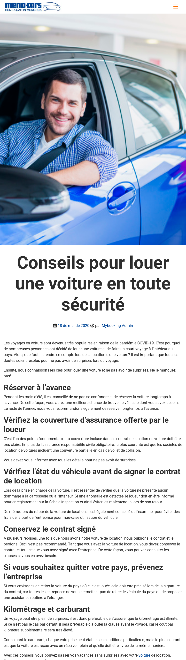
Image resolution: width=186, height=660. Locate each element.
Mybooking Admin (117, 325)
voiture (145, 655)
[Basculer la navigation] (175, 6)
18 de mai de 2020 (73, 325)
